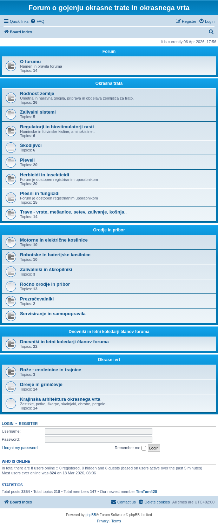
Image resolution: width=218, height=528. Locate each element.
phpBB (91, 515)
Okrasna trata (109, 83)
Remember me (130, 448)
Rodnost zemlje (37, 93)
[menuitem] (37, 21)
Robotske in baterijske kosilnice (55, 254)
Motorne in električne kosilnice (54, 240)
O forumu (30, 61)
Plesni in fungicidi (40, 193)
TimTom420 (146, 491)
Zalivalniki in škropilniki (46, 269)
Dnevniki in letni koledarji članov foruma (108, 331)
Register (28, 423)
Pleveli (27, 160)
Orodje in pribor (109, 230)
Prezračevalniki (37, 299)
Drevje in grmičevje (41, 384)
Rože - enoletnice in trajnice (50, 369)
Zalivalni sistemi (38, 112)
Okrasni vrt (109, 359)
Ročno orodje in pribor (45, 284)
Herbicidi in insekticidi (44, 174)
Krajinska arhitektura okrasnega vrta (60, 399)
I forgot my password (20, 448)
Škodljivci (31, 145)
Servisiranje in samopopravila (53, 313)
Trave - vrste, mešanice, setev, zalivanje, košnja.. (73, 212)
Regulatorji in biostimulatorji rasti (57, 126)
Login (7, 423)
